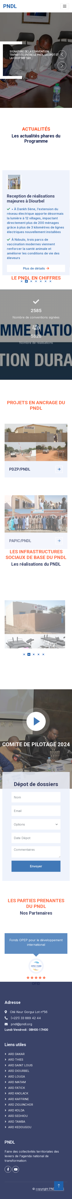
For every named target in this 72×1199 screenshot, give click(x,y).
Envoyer (36, 918)
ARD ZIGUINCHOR (20, 1104)
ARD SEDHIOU (18, 1116)
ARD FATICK (16, 1088)
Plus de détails (36, 322)
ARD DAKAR (16, 1054)
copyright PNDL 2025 (50, 1189)
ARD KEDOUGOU (19, 1127)
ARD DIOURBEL (18, 1071)
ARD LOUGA (16, 1076)
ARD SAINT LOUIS (20, 1065)
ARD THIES (15, 1059)
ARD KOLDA (16, 1110)
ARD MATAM (17, 1082)
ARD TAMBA (16, 1121)
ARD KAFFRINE (18, 1099)
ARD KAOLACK (18, 1093)
